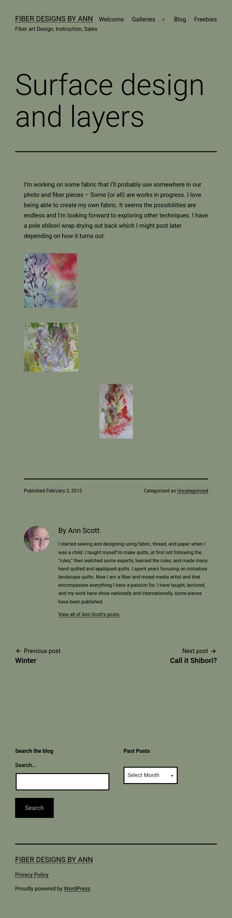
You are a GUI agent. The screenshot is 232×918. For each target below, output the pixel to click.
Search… (25, 765)
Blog (180, 19)
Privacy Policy (32, 874)
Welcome (111, 19)
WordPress (77, 888)
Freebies (205, 19)
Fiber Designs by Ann (54, 19)
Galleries (143, 19)
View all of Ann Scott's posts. (89, 614)
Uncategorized (192, 491)
